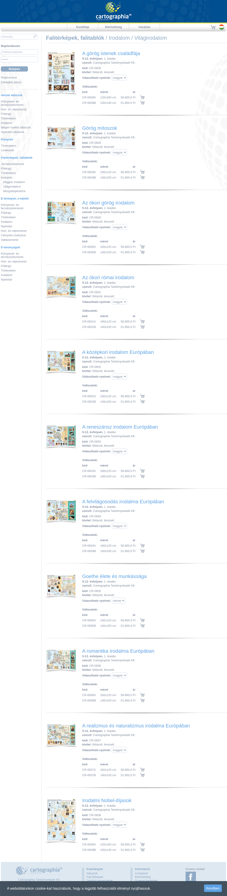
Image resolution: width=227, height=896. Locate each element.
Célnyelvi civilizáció (13, 235)
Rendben (213, 888)
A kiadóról (141, 873)
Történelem (8, 118)
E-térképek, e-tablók (15, 198)
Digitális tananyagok (99, 880)
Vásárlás (144, 27)
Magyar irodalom (14, 182)
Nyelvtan (6, 226)
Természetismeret (12, 164)
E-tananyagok (10, 247)
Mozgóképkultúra (14, 191)
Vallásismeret (9, 239)
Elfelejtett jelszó (11, 82)
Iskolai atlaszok (11, 95)
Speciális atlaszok (12, 132)
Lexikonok (7, 150)
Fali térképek (94, 877)
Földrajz (6, 114)
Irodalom (6, 123)
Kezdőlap (82, 27)
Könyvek (7, 139)
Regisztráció (9, 77)
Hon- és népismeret (13, 109)
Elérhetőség (113, 27)
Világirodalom (12, 186)
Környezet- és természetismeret (12, 103)
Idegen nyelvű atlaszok (16, 127)
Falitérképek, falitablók (16, 157)
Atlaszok (92, 873)
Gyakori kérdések (146, 880)
